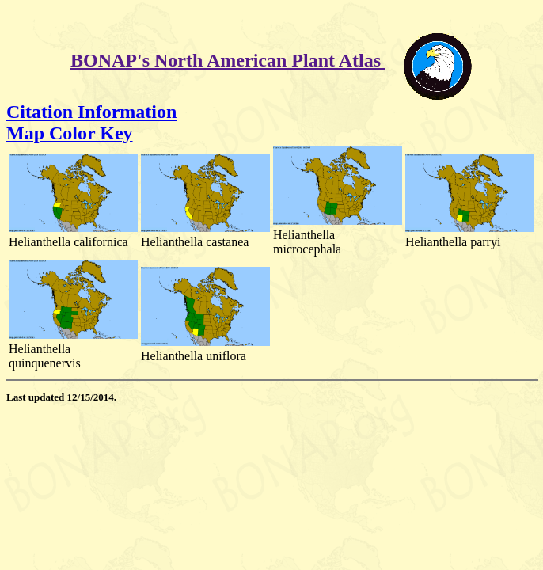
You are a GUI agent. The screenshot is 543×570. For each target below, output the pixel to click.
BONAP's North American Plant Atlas (227, 60)
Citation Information (91, 111)
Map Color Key (69, 133)
